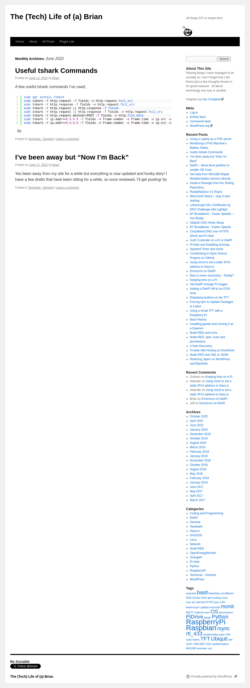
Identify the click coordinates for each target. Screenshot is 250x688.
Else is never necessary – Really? (212, 275)
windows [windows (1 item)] (202, 648)
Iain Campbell (213, 99)
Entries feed (198, 117)
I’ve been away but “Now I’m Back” (72, 157)
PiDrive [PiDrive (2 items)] (194, 617)
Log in (194, 112)
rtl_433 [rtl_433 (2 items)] (194, 634)
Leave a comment (67, 139)
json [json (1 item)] (217, 602)
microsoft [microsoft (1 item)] (214, 607)
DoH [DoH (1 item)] (204, 597)
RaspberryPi (198, 570)
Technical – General (203, 575)
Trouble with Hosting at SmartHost (212, 350)
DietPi (194, 517)
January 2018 (199, 482)
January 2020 (199, 429)
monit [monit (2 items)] (227, 606)
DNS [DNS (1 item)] (189, 597)
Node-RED (197, 548)
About (33, 41)
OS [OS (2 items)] (214, 611)
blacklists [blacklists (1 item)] (214, 593)
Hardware (196, 526)
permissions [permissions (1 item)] (226, 612)
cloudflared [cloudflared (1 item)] (227, 593)
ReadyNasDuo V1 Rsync (206, 192)
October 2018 (199, 465)
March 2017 (197, 500)
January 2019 (199, 456)
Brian (55, 78)
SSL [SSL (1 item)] (228, 634)
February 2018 (199, 478)
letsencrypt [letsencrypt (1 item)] (192, 607)
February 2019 (199, 451)
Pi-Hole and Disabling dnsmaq (209, 244)
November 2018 (200, 460)
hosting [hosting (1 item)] (216, 597)
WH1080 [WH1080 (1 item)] (191, 648)
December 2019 (200, 434)
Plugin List (66, 41)
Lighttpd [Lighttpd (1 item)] (204, 607)
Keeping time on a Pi (203, 280)
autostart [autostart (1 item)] (191, 593)
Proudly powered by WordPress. (214, 676)
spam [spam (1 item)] (222, 634)
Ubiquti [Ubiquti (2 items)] (219, 639)
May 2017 (196, 491)
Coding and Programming (206, 513)
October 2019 (199, 438)
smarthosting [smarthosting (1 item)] (210, 634)
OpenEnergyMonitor (203, 553)
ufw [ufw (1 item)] (231, 639)
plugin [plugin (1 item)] (207, 617)
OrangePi (196, 557)
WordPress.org (201, 125)
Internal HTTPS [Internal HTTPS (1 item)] (205, 602)
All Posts (48, 41)
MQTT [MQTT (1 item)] (189, 612)
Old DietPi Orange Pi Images (209, 284)
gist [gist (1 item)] (210, 597)
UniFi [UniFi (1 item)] (189, 643)
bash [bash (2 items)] (202, 592)
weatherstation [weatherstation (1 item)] (220, 643)
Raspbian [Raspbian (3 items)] (201, 628)
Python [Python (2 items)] (220, 617)
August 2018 (198, 469)
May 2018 (196, 473)
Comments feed (200, 121)
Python (194, 566)
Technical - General (40, 139)
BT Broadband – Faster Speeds (210, 227)
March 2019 (197, 447)
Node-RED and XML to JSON (209, 354)
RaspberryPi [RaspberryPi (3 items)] (205, 622)
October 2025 (199, 416)
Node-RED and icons (204, 332)
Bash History (198, 319)
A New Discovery (201, 346)
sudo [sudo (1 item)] (189, 639)
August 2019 (198, 443)
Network (195, 544)
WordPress (197, 579)
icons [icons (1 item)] (224, 597)
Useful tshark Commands (56, 70)
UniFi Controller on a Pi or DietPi (211, 240)
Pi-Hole (194, 561)
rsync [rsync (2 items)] (223, 628)
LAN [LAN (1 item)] (222, 602)
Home (20, 41)
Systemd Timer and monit (206, 249)
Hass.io (195, 531)
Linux (193, 539)
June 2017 (197, 487)
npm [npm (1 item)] (207, 612)
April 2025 (196, 421)
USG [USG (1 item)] (208, 643)
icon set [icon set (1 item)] (190, 602)
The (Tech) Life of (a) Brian (56, 16)
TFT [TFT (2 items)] (205, 639)
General (195, 522)
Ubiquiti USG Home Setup (207, 222)
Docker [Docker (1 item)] (196, 597)
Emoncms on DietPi (203, 271)
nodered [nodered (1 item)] (199, 612)
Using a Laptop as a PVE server (211, 139)
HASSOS (196, 535)
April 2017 (196, 495)
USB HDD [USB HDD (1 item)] (199, 643)
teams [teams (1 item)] (195, 639)
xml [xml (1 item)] (210, 648)
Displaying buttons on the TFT (209, 297)
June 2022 (197, 425)
